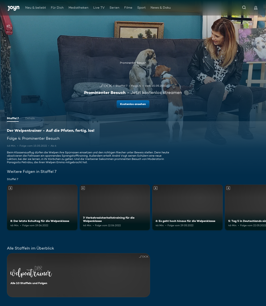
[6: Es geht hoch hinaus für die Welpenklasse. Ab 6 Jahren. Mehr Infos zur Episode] (187, 207)
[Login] (256, 8)
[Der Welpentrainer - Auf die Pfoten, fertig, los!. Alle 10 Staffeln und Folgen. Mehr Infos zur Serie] (78, 275)
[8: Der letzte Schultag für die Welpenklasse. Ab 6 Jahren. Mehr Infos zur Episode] (42, 207)
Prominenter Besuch (133, 62)
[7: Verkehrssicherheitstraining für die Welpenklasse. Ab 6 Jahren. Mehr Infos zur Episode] (115, 207)
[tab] (12, 119)
